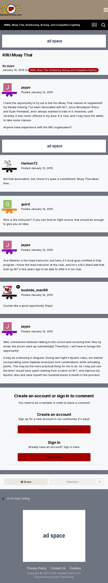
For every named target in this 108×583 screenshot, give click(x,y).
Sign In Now (54, 457)
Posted (37, 92)
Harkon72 (29, 163)
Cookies (75, 568)
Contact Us (58, 568)
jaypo (10, 65)
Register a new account (54, 429)
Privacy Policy (37, 568)
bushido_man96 (34, 290)
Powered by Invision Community (54, 576)
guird (25, 204)
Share (26, 482)
